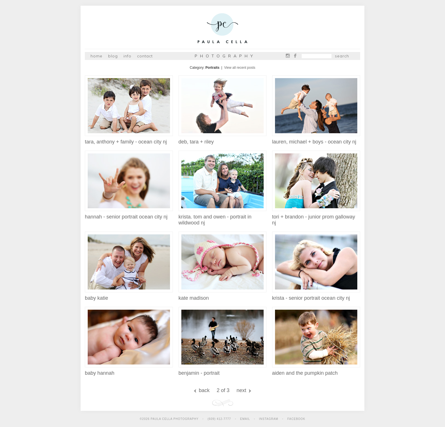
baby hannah (129, 371)
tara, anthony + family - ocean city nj (129, 139)
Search (342, 56)
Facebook (295, 55)
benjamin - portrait (222, 371)
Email (245, 418)
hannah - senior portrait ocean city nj (129, 214)
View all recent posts (239, 68)
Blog (113, 56)
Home (96, 56)
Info (127, 56)
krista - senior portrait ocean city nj (316, 296)
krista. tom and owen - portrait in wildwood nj (222, 217)
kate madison (222, 296)
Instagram (288, 55)
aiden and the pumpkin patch (316, 371)
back (201, 390)
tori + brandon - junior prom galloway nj (316, 217)
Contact (145, 56)
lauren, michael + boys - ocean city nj (316, 139)
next (244, 390)
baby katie (129, 296)
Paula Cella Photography (222, 29)
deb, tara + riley (222, 139)
